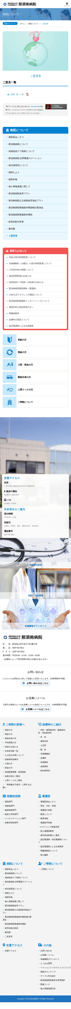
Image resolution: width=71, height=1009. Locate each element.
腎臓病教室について (49, 851)
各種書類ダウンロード (49, 959)
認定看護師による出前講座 (51, 846)
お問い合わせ (46, 951)
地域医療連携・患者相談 (15, 772)
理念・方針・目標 (48, 806)
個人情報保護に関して (19, 186)
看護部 (46, 796)
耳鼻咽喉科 (45, 754)
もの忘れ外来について (14, 755)
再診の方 (14, 352)
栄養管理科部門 (11, 823)
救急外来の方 (10, 738)
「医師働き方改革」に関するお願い (17, 785)
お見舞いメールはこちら (38, 709)
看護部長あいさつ (48, 802)
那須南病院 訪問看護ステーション (25, 158)
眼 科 (43, 749)
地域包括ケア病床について (22, 151)
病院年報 (13, 179)
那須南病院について (18, 144)
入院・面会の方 (18, 364)
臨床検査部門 (10, 810)
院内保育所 (45, 770)
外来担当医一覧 (11, 751)
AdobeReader (35, 106)
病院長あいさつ (16, 137)
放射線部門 (9, 806)
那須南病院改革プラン (19, 193)
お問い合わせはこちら (37, 683)
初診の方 (14, 339)
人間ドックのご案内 (13, 780)
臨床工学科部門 (11, 814)
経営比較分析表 (16, 222)
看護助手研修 (46, 823)
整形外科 (44, 741)
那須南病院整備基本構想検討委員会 (26, 207)
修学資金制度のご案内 (49, 835)
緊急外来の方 (17, 377)
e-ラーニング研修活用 (49, 827)
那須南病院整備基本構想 (20, 214)
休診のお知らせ (11, 747)
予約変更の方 (10, 742)
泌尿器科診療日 (11, 759)
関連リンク (45, 984)
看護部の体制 (46, 810)
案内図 (12, 229)
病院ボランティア (48, 972)
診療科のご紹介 (51, 724)
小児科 (43, 745)
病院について (15, 863)
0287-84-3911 (9, 535)
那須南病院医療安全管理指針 (52, 980)
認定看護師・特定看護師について (52, 840)
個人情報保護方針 (48, 988)
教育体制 (44, 818)
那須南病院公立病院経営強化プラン (26, 200)
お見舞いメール (47, 955)
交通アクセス (14, 945)
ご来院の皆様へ (15, 724)
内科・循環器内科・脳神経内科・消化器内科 (51, 731)
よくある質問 (46, 963)
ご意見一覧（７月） (17, 94)
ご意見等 (13, 236)
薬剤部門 (8, 802)
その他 (47, 945)
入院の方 (8, 763)
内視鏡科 (44, 762)
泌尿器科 (44, 766)
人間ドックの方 (18, 389)
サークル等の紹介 (48, 976)
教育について (46, 814)
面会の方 (8, 768)
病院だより (14, 172)
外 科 (43, 737)
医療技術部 (13, 796)
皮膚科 (43, 758)
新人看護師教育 (47, 831)
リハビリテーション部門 (15, 818)
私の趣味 (44, 855)
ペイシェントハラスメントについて (55, 967)
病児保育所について (18, 165)
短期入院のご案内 (12, 776)
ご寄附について (18, 402)
